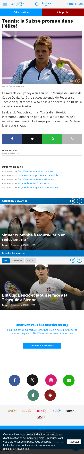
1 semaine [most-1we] (17, 260)
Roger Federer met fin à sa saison (26, 183)
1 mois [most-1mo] (30, 260)
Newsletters (69, 380)
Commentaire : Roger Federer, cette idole (30, 175)
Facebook (14, 380)
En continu (21, 12)
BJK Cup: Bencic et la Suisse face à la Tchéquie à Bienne (34, 297)
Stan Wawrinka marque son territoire (27, 171)
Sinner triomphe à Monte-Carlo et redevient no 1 (33, 237)
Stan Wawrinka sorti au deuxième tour (28, 179)
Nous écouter (76, 3)
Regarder (63, 12)
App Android (50, 395)
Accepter (74, 441)
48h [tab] (5, 260)
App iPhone (33, 395)
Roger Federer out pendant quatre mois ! (30, 187)
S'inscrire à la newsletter (42, 345)
